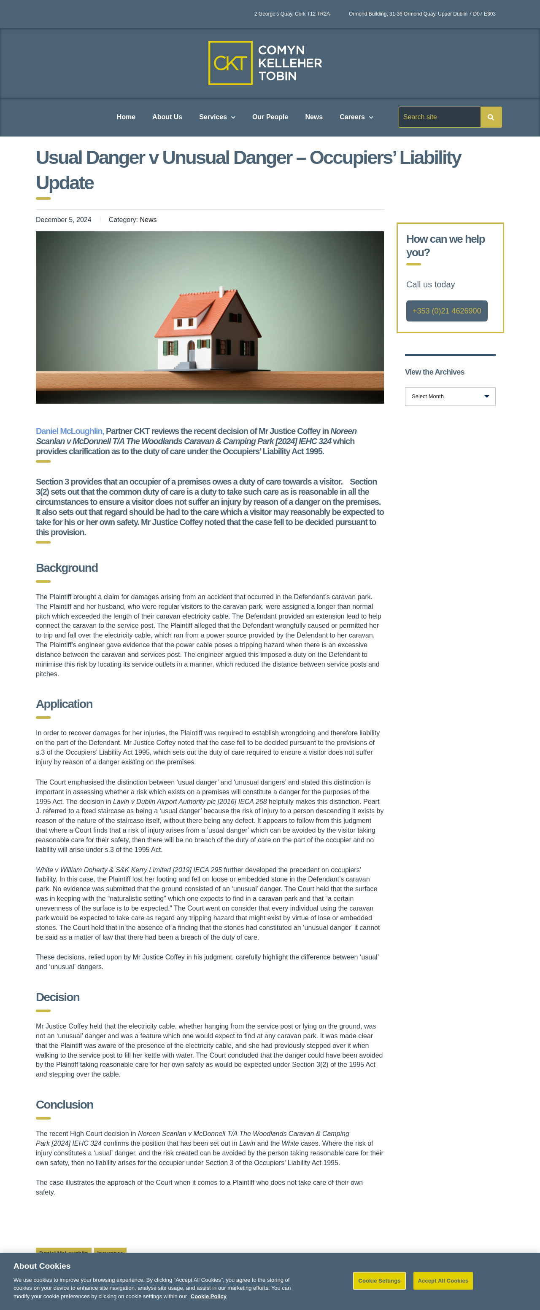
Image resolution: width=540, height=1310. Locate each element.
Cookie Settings (379, 1288)
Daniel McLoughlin (63, 1253)
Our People (270, 117)
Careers (356, 117)
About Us (167, 117)
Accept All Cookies (443, 1288)
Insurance (110, 1253)
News (314, 117)
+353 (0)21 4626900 (447, 311)
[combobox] (450, 396)
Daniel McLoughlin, (71, 431)
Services (217, 117)
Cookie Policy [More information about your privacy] (209, 1304)
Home (126, 117)
